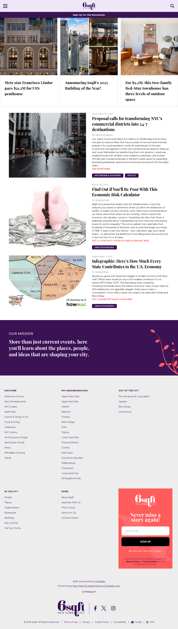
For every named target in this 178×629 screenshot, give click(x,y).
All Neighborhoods (71, 478)
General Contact (69, 517)
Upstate (122, 401)
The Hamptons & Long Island (133, 396)
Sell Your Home (13, 528)
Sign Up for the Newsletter (89, 14)
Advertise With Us (70, 502)
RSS (150, 622)
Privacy (86, 622)
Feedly (136, 622)
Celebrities (10, 427)
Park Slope (67, 452)
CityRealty (100, 581)
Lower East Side (69, 437)
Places (8, 502)
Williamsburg (68, 463)
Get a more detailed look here (112, 299)
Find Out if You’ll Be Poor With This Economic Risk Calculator (126, 191)
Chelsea (65, 416)
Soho (64, 427)
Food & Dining (12, 422)
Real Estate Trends (14, 442)
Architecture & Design (16, 437)
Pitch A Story (68, 507)
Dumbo (65, 447)
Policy (133, 175)
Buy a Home (11, 522)
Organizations (12, 507)
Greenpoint (67, 468)
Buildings (9, 517)
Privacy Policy (150, 561)
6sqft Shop (10, 411)
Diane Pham (102, 271)
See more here (101, 168)
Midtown (66, 411)
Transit (8, 457)
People (8, 497)
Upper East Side (69, 401)
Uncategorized (105, 247)
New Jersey (124, 406)
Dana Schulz (102, 199)
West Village (68, 422)
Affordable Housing (108, 175)
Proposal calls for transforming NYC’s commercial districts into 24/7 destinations (128, 124)
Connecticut (124, 411)
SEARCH (172, 6)
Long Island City (69, 473)
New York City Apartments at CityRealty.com (96, 585)
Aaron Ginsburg (104, 134)
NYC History (11, 432)
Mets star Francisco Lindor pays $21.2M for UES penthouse (25, 88)
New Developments (15, 401)
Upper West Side (70, 396)
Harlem (65, 406)
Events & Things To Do (16, 416)
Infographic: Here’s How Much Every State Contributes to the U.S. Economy (129, 263)
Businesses (10, 512)
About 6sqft (67, 497)
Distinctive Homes (14, 396)
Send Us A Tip (68, 512)
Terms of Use (132, 561)
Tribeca (65, 432)
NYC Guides (11, 406)
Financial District (70, 442)
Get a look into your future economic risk (120, 240)
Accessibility (120, 622)
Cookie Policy (102, 622)
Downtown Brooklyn (72, 457)
